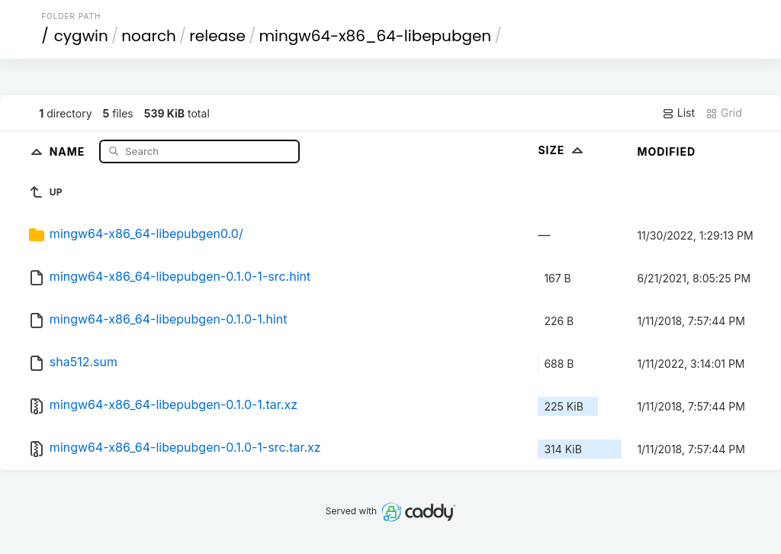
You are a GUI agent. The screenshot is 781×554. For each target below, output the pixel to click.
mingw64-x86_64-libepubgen (375, 36)
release (217, 36)
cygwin (81, 36)
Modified (666, 151)
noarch (148, 36)
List (678, 113)
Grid (723, 113)
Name (69, 150)
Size (562, 149)
